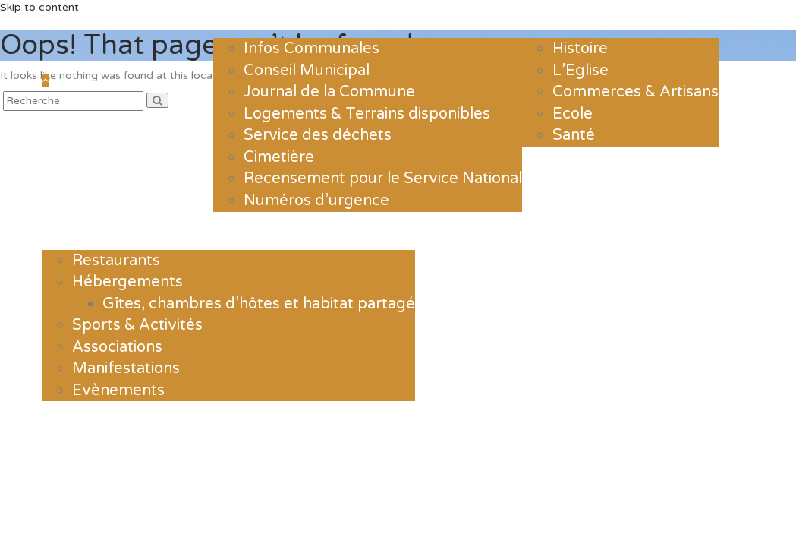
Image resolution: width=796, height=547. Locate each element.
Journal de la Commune (329, 92)
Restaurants (116, 260)
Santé (573, 135)
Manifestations (126, 368)
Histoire (580, 49)
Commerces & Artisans (635, 92)
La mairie (257, 19)
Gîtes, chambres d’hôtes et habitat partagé (258, 304)
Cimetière (279, 157)
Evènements (118, 390)
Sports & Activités (137, 325)
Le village (568, 19)
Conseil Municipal (307, 71)
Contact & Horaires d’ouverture (539, 231)
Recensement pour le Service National (383, 178)
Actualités (165, 19)
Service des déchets (318, 135)
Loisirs (76, 231)
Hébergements (127, 282)
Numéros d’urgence (316, 200)
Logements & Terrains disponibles (367, 114)
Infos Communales (311, 49)
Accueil (79, 19)
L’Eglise (580, 71)
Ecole (572, 114)
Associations (117, 347)
